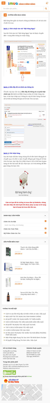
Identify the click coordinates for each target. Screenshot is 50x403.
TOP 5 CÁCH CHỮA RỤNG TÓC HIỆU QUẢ (19, 327)
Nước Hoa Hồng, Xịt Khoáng (14, 225)
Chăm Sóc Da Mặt (10, 221)
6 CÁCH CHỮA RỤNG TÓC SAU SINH (18, 330)
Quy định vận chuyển (9, 355)
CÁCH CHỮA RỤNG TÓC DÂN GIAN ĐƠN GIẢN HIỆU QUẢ (24, 322)
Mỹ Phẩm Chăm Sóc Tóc (12, 233)
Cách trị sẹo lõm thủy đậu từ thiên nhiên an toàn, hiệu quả (26, 314)
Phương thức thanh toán (10, 357)
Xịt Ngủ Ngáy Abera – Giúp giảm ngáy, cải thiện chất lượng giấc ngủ (29, 263)
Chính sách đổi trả (8, 353)
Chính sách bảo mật (9, 358)
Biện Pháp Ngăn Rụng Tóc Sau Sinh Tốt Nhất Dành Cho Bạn (26, 337)
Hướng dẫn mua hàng (9, 351)
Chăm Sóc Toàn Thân (11, 229)
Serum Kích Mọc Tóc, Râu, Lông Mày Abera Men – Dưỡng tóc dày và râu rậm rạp (29, 293)
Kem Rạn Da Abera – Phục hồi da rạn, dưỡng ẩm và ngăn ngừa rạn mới (30, 278)
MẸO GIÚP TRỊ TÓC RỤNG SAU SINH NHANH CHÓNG (23, 316)
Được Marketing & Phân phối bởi (17, 376)
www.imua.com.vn (14, 368)
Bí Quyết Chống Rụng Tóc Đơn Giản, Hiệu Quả (21, 340)
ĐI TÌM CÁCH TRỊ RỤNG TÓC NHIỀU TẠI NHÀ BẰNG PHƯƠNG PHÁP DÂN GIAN (26, 334)
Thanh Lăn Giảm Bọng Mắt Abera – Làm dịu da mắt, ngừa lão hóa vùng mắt (29, 248)
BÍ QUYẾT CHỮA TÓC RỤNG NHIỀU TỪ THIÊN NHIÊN (23, 319)
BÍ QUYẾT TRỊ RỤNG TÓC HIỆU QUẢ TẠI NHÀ (20, 325)
